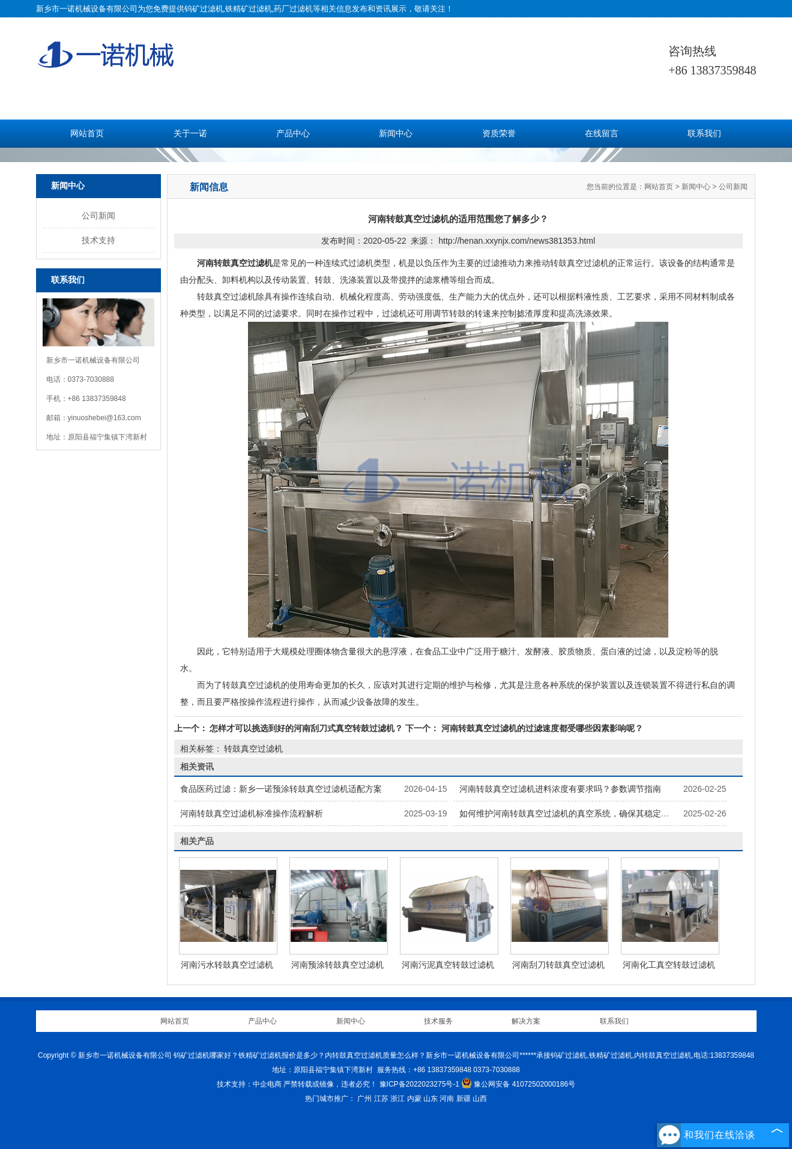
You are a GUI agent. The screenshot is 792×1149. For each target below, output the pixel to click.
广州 (364, 1098)
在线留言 (601, 133)
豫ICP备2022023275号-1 (419, 1084)
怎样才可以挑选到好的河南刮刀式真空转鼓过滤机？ (307, 728)
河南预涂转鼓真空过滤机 (337, 965)
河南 (447, 1098)
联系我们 (704, 133)
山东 (430, 1098)
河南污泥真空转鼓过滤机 (448, 965)
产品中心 (293, 133)
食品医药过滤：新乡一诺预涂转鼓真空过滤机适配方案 (281, 789)
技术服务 (438, 1021)
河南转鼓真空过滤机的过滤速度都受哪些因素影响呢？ (541, 728)
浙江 (397, 1098)
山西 (480, 1098)
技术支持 (98, 240)
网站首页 (87, 133)
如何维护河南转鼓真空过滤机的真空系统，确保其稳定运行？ (572, 813)
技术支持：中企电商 (249, 1084)
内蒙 (414, 1098)
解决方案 (526, 1021)
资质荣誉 (499, 133)
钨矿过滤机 (203, 8)
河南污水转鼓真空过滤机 (227, 965)
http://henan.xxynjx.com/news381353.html (516, 241)
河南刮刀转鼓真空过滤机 (558, 965)
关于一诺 (190, 133)
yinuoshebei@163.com (104, 418)
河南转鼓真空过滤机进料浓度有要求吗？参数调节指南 (560, 789)
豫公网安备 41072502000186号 (518, 1084)
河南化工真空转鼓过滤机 (669, 965)
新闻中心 (396, 133)
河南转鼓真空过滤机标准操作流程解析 (251, 813)
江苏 (381, 1098)
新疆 (463, 1098)
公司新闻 (98, 215)
